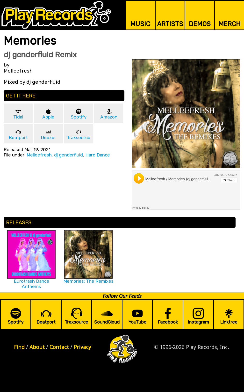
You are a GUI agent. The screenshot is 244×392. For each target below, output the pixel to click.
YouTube (137, 322)
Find (19, 346)
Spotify (78, 117)
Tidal (18, 117)
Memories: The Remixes (88, 281)
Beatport (18, 137)
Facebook (168, 322)
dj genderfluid (68, 155)
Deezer (48, 137)
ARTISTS (170, 24)
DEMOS (200, 24)
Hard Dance (97, 155)
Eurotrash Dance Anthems (31, 284)
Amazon (108, 117)
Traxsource (78, 137)
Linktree (228, 322)
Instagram (198, 322)
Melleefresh (39, 155)
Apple (48, 117)
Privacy (82, 346)
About (37, 346)
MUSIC (140, 24)
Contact (59, 346)
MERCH (230, 24)
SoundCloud (107, 322)
